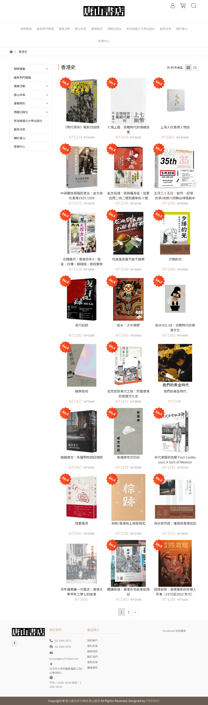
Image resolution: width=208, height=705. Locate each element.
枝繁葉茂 (81, 523)
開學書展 (19, 68)
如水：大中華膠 (128, 325)
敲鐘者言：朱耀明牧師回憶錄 (82, 457)
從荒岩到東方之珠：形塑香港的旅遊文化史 (128, 393)
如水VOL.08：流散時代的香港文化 (175, 327)
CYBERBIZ (152, 701)
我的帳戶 (92, 640)
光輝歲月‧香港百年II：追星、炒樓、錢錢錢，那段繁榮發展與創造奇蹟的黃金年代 (82, 264)
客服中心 (19, 146)
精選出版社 (21, 112)
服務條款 (92, 651)
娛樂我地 (81, 391)
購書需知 (92, 667)
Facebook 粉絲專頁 (174, 631)
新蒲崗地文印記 (128, 457)
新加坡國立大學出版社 (28, 120)
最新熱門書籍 (22, 77)
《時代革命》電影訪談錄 (82, 127)
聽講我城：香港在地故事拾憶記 (128, 592)
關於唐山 (19, 138)
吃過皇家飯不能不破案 (128, 259)
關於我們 (92, 656)
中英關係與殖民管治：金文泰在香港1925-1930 (82, 195)
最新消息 (19, 129)
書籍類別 (19, 103)
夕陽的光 (175, 259)
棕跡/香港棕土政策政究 (128, 523)
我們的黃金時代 (175, 391)
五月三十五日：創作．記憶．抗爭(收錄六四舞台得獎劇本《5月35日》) (175, 198)
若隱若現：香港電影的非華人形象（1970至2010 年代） (175, 592)
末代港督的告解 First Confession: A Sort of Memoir (175, 459)
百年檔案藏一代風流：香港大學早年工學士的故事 (82, 592)
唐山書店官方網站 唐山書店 (82, 701)
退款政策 (92, 662)
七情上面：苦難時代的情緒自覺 (128, 129)
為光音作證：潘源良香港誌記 (175, 523)
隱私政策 (92, 646)
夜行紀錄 (81, 325)
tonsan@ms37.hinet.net (63, 659)
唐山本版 (19, 94)
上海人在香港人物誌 (175, 127)
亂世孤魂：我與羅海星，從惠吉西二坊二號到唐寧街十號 (128, 195)
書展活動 (19, 86)
